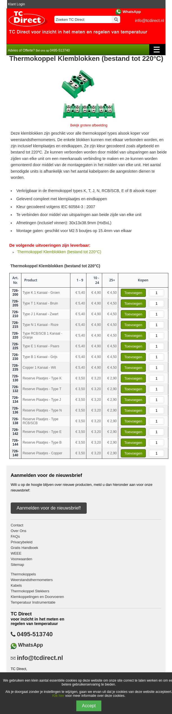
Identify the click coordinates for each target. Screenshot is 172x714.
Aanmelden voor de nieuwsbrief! (49, 508)
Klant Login (16, 4)
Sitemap (17, 564)
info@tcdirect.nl (149, 20)
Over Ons (18, 531)
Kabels (16, 585)
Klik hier (58, 696)
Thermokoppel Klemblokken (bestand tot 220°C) (59, 252)
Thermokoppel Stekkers (30, 591)
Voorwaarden (21, 559)
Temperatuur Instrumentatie (33, 602)
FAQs (15, 536)
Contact (17, 525)
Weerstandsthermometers (32, 580)
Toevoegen (133, 293)
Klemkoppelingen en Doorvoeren (37, 597)
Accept (89, 705)
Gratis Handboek (24, 548)
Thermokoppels (23, 574)
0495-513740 (35, 634)
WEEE (16, 553)
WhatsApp (132, 12)
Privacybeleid (21, 542)
